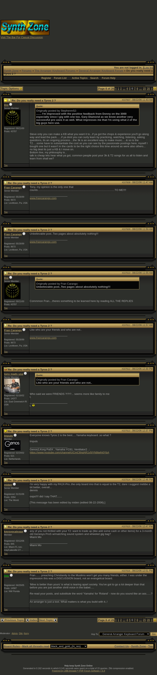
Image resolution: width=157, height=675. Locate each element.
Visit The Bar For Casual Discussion (22, 37)
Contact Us (121, 646)
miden (8, 484)
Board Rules (12, 646)
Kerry (26, 633)
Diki (21, 633)
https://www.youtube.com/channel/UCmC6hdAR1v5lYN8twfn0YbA (69, 452)
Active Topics (80, 78)
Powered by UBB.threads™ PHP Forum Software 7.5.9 (78, 671)
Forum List (60, 78)
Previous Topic (12, 620)
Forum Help (108, 78)
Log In (148, 67)
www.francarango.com (43, 198)
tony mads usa (13, 374)
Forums (27, 70)
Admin (15, 633)
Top (6, 165)
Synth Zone (11, 70)
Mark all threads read (35, 646)
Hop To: (95, 634)
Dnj (6, 105)
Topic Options (11, 88)
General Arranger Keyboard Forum (101, 70)
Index (31, 620)
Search (94, 78)
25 (144, 88)
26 (148, 88)
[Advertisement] (103, 29)
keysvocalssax (13, 531)
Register (46, 78)
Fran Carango (13, 187)
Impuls (8, 435)
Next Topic (48, 620)
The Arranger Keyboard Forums (55, 70)
